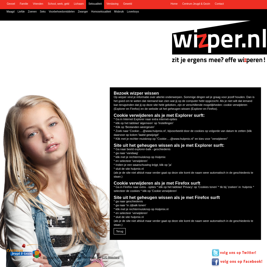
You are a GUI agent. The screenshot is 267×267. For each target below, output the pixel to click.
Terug (119, 231)
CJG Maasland (110, 257)
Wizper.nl (48, 257)
